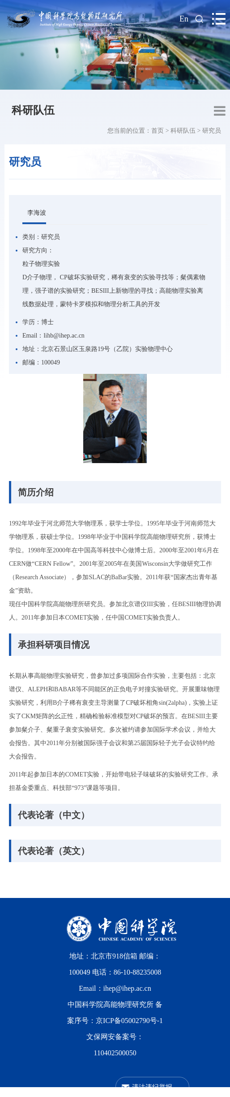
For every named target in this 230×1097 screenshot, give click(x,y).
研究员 (211, 130)
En (183, 18)
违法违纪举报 (152, 1087)
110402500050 (115, 1053)
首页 (157, 130)
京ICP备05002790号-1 (129, 1020)
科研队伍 (33, 110)
